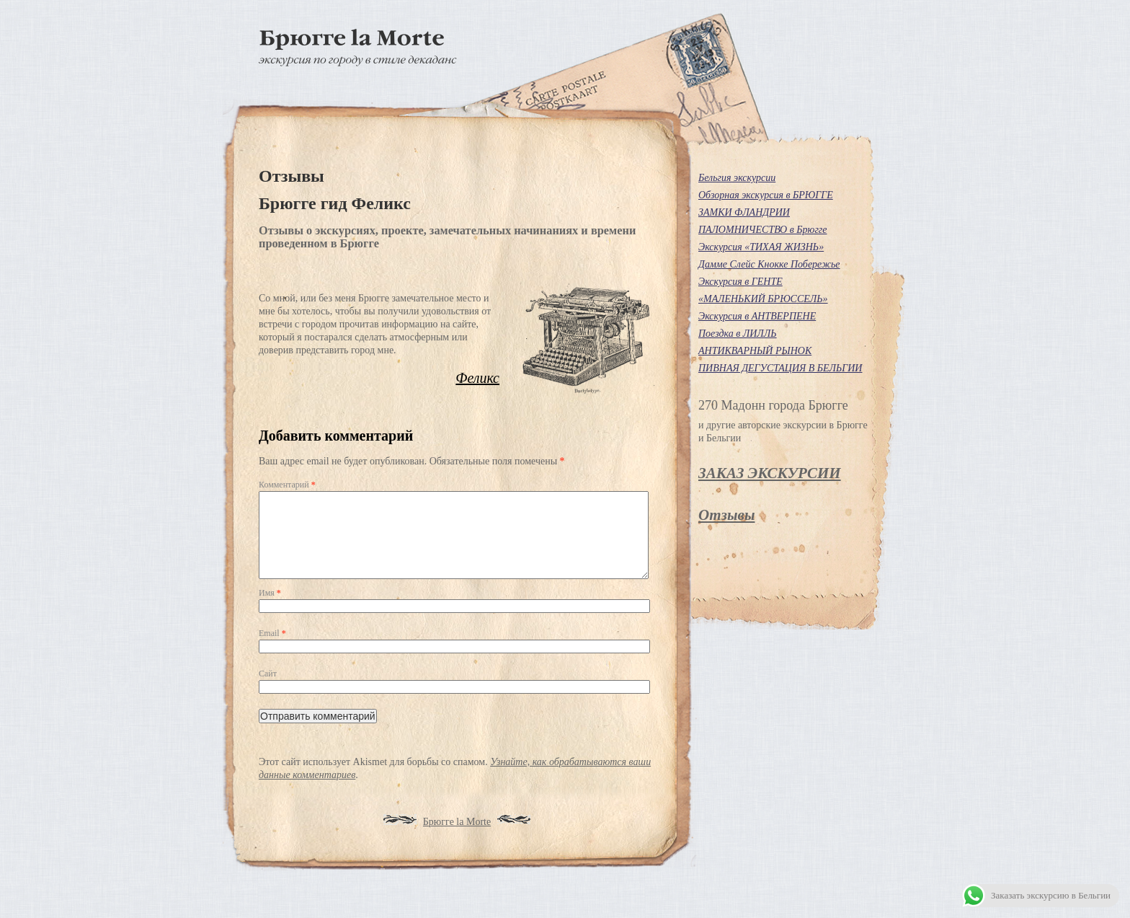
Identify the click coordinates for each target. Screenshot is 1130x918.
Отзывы (726, 515)
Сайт (268, 691)
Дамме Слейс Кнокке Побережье (769, 264)
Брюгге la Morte (457, 839)
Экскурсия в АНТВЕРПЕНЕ (757, 316)
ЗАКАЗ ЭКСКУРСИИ (769, 473)
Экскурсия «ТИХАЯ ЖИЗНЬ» (761, 247)
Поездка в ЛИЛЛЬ (737, 333)
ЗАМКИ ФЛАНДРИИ (744, 212)
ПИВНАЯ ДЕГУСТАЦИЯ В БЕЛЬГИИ (780, 368)
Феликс (477, 378)
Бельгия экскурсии (736, 177)
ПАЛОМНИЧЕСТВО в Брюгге (762, 229)
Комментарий (287, 485)
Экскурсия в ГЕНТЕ (740, 281)
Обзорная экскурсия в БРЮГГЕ (765, 195)
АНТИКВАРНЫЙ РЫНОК (754, 350)
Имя (270, 610)
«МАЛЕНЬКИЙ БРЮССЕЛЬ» (763, 299)
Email (272, 650)
